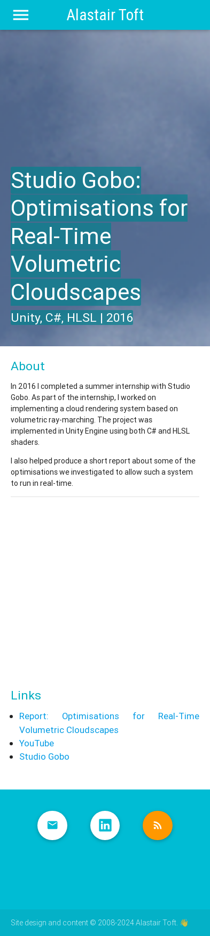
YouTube (36, 743)
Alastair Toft (105, 15)
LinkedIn (105, 826)
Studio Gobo (44, 756)
